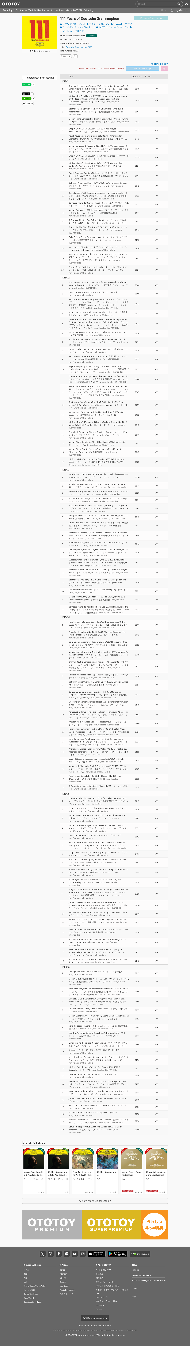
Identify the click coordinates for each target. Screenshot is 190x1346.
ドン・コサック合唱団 (117, 312)
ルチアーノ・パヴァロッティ (113, 27)
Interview (63, 1274)
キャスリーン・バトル (111, 173)
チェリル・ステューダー (94, 1001)
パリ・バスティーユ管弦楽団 (98, 285)
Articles (54, 10)
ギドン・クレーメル (85, 572)
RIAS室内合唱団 (88, 359)
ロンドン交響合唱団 (88, 612)
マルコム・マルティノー (93, 1035)
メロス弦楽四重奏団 (95, 684)
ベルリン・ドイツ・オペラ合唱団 (106, 525)
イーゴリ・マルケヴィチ (79, 697)
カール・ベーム (86, 213)
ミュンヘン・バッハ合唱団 (85, 908)
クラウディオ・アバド (73, 23)
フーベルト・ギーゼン (89, 1094)
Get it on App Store (97, 1254)
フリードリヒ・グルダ (78, 445)
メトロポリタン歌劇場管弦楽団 (100, 801)
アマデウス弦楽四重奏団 (99, 111)
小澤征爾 (101, 779)
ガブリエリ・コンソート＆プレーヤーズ (110, 674)
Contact (135, 1288)
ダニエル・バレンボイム (116, 138)
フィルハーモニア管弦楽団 (94, 175)
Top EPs (32, 10)
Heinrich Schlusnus (77, 942)
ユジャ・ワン (112, 1074)
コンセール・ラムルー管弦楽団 (112, 694)
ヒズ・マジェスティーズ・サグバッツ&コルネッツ (93, 392)
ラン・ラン (123, 589)
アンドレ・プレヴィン (106, 862)
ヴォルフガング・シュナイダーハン (106, 952)
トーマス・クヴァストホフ (107, 892)
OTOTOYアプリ (102, 1297)
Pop (25, 1278)
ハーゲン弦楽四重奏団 (94, 452)
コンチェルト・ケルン (108, 828)
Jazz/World (29, 1298)
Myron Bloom (86, 138)
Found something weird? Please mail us (149, 1280)
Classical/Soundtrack (33, 1302)
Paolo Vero (96, 382)
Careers (99, 1309)
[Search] (180, 4)
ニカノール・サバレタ (108, 1112)
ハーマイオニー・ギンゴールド (82, 1179)
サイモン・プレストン (95, 882)
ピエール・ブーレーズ (98, 230)
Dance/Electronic (31, 1294)
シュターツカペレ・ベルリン (82, 1018)
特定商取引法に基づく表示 (107, 1286)
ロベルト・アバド (120, 379)
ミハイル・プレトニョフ (111, 835)
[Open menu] (177, 10)
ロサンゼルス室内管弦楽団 (103, 462)
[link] (151, 18)
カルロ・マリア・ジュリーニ (99, 305)
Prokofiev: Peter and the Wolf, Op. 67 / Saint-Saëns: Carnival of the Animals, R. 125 (82, 1176)
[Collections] (162, 10)
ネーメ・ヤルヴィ (92, 518)
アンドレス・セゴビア (112, 971)
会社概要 (99, 1274)
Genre (28, 1265)
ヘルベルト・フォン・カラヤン (110, 270)
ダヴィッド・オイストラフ (102, 751)
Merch (69, 10)
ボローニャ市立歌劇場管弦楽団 (98, 379)
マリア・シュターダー (118, 978)
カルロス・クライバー (112, 582)
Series (62, 1270)
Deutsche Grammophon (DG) (79, 47)
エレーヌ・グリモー (102, 425)
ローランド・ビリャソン (115, 1057)
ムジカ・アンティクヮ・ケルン (85, 435)
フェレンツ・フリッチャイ (100, 981)
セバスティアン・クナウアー (108, 477)
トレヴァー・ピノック (92, 848)
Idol (25, 1282)
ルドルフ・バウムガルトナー (114, 166)
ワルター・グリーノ (95, 302)
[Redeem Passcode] (186, 4)
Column (63, 1278)
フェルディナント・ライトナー (78, 27)
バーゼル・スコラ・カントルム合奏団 (99, 1084)
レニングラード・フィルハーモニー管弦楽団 (106, 731)
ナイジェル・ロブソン (85, 389)
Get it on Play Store (118, 1254)
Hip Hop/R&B (29, 1290)
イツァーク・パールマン (86, 818)
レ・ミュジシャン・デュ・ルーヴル (101, 714)
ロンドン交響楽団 (118, 195)
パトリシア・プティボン (87, 828)
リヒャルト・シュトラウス (107, 1018)
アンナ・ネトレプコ (94, 741)
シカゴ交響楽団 (83, 415)
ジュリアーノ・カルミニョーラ (95, 257)
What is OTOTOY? (103, 1270)
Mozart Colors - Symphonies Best (131, 1173)
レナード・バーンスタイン (85, 205)
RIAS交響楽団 (110, 356)
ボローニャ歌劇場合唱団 (79, 382)
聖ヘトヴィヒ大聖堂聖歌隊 (107, 359)
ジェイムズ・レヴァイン (108, 634)
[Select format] (101, 68)
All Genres (36, 1265)
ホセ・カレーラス (113, 267)
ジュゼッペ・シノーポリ (112, 991)
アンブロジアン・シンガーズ (97, 195)
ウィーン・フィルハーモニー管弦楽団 (105, 148)
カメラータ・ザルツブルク (103, 121)
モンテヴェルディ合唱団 (99, 395)
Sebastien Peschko (95, 942)
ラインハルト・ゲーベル (110, 435)
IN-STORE (78, 10)
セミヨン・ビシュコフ (118, 644)
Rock (26, 1274)
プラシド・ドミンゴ (77, 302)
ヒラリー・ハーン (83, 462)
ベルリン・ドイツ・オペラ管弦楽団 (85, 991)
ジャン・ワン (85, 1070)
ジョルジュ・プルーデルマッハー (112, 704)
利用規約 (99, 1278)
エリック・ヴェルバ (80, 962)
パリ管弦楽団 (99, 138)
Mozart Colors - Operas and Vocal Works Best (156, 1175)
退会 (134, 1296)
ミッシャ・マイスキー (85, 644)
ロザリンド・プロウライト (116, 299)
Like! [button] (28, 99)
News (61, 10)
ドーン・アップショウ (87, 1050)
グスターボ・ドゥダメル (82, 328)
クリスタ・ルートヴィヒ (87, 609)
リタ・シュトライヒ (101, 1025)
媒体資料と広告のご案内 (106, 1301)
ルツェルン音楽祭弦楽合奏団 (88, 166)
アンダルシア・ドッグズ (108, 1050)
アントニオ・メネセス (94, 664)
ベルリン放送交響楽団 (81, 240)
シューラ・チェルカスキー (107, 292)
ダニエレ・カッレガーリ (115, 1060)
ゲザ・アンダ (85, 121)
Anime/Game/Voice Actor (35, 1286)
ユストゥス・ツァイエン (89, 222)
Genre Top (7, 10)
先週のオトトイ (66, 1294)
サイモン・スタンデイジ (103, 845)
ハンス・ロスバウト (105, 922)
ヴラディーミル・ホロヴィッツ (88, 487)
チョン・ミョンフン (99, 23)
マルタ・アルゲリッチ (93, 131)
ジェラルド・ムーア (106, 342)
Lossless (91, 35)
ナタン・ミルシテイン (88, 704)
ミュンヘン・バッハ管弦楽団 (102, 905)
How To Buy (159, 63)
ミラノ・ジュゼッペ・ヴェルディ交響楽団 (99, 1058)
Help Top (136, 1270)
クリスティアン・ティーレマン (108, 895)
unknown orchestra (80, 250)
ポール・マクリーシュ (78, 677)
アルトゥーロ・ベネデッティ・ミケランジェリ (89, 186)
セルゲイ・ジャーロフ (78, 315)
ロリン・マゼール (99, 240)
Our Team (100, 1305)
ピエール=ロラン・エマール (93, 101)
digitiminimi (109, 1335)
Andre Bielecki (100, 312)
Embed (28, 103)
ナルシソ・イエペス (120, 1105)
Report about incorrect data (40, 77)
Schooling (88, 10)
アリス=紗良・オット (86, 761)
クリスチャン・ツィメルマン (91, 1129)
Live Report (64, 1286)
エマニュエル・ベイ (86, 494)
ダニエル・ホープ (121, 23)
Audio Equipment (67, 1290)
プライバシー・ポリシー (106, 1282)
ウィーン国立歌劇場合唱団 (105, 213)
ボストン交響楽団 (88, 779)
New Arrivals (43, 10)
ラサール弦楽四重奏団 (100, 599)
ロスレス (66, 56)
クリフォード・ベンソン (82, 724)
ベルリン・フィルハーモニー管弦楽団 (109, 369)
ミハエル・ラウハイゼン (82, 501)
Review (63, 1282)
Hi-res (26, 1270)
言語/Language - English (95, 1318)
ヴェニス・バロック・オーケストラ (104, 552)
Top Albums (21, 10)
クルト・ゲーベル (79, 1028)
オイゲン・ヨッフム (82, 525)
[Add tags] (75, 56)
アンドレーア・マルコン (95, 260)
